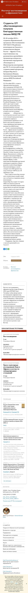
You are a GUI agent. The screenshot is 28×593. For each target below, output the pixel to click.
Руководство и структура (9, 530)
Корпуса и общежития (8, 540)
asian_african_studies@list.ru (10, 497)
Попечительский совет (8, 537)
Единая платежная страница (10, 551)
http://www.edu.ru (7, 571)
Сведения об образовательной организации (13, 527)
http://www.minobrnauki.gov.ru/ (10, 560)
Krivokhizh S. (6, 472)
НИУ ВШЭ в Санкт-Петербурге (10, 1)
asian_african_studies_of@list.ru (11, 498)
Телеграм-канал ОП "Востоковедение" (12, 501)
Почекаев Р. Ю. (15, 412)
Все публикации (7, 481)
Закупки (5, 542)
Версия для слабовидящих (9, 549)
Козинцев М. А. (7, 412)
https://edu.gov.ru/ (7, 566)
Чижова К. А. (6, 442)
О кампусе (6, 525)
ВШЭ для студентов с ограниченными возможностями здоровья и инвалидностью (13, 545)
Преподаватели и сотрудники (10, 535)
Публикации (7, 399)
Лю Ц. (4, 425)
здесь (12, 581)
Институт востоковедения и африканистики (14, 11)
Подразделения (7, 532)
